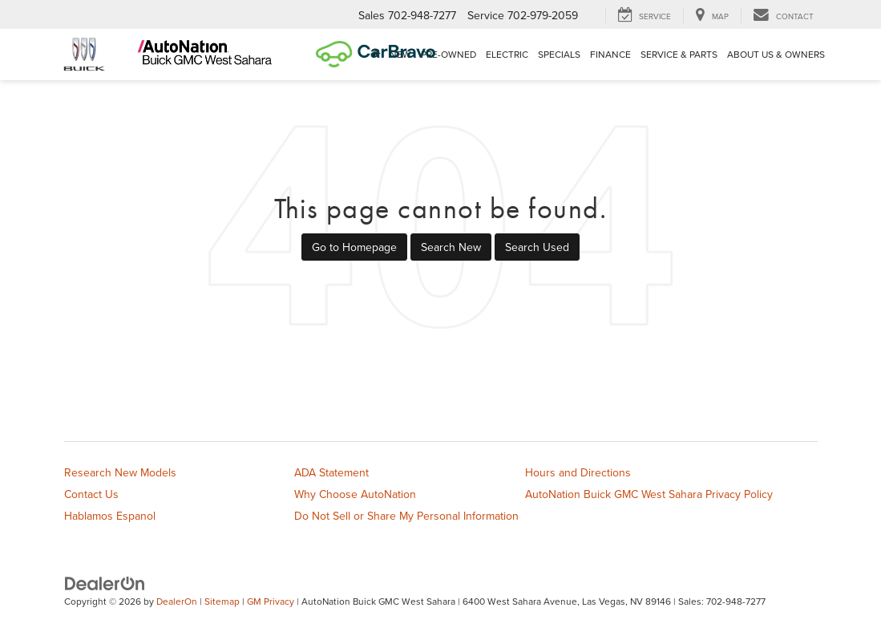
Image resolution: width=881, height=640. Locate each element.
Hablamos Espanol (110, 516)
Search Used (537, 247)
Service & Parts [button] (679, 54)
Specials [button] (559, 54)
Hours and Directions (578, 472)
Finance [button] (610, 54)
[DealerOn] (105, 583)
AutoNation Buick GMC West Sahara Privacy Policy (649, 494)
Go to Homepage (354, 247)
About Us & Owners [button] (776, 54)
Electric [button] (507, 54)
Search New (451, 247)
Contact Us (91, 494)
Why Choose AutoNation (355, 494)
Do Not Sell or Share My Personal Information (406, 516)
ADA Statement (331, 472)
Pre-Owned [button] (448, 54)
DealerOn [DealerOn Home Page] (176, 601)
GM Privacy (270, 601)
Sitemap (222, 601)
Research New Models (120, 472)
